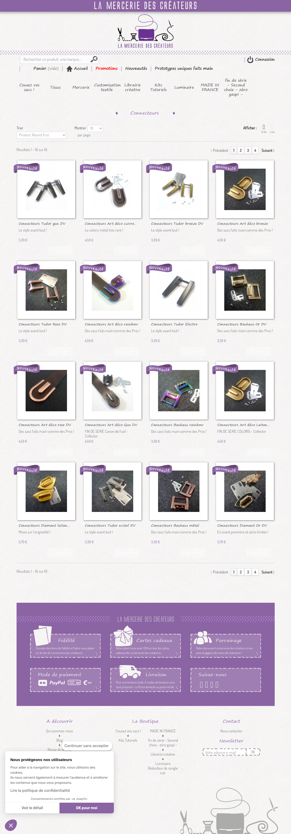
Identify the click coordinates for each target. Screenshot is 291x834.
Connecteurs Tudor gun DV (42, 223)
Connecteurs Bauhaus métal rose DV (175, 525)
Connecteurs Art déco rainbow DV (111, 323)
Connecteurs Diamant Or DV (242, 525)
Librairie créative (132, 87)
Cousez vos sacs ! (29, 87)
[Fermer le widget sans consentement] (87, 745)
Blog (59, 740)
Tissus (55, 87)
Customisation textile (107, 87)
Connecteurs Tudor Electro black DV (174, 323)
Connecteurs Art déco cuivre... (111, 223)
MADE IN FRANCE (210, 87)
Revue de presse (60, 749)
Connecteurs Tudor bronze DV (177, 223)
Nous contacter (231, 730)
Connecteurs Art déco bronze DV (242, 223)
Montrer (80, 127)
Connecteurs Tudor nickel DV (110, 525)
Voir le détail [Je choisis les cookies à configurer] (32, 808)
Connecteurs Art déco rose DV (45, 424)
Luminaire (184, 87)
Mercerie (80, 87)
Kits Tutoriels (158, 87)
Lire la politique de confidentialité (40, 790)
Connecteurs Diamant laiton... (44, 525)
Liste (272, 129)
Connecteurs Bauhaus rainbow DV (177, 424)
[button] (11, 825)
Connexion (264, 59)
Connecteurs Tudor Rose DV (42, 323)
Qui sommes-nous (59, 730)
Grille (264, 129)
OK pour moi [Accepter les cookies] (87, 808)
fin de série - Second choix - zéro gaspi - (236, 87)
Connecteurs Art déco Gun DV (111, 424)
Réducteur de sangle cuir (163, 770)
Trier (20, 127)
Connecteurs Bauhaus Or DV (241, 323)
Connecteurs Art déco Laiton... (243, 424)
